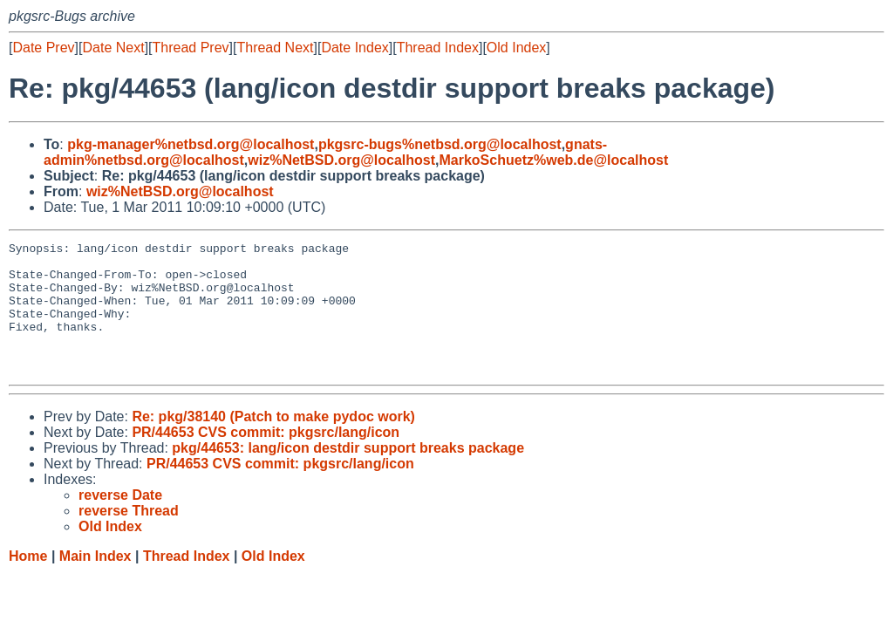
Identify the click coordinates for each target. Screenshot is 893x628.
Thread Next (274, 47)
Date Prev (43, 47)
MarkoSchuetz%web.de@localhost (553, 160)
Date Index (354, 47)
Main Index (95, 582)
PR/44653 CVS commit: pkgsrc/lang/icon (265, 458)
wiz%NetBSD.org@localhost (341, 160)
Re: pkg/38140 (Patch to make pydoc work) (273, 442)
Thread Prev (191, 47)
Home (28, 582)
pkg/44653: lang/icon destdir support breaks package (348, 474)
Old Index (516, 47)
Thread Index (438, 47)
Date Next (113, 47)
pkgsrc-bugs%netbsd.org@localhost (440, 144)
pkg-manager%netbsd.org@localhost (190, 144)
